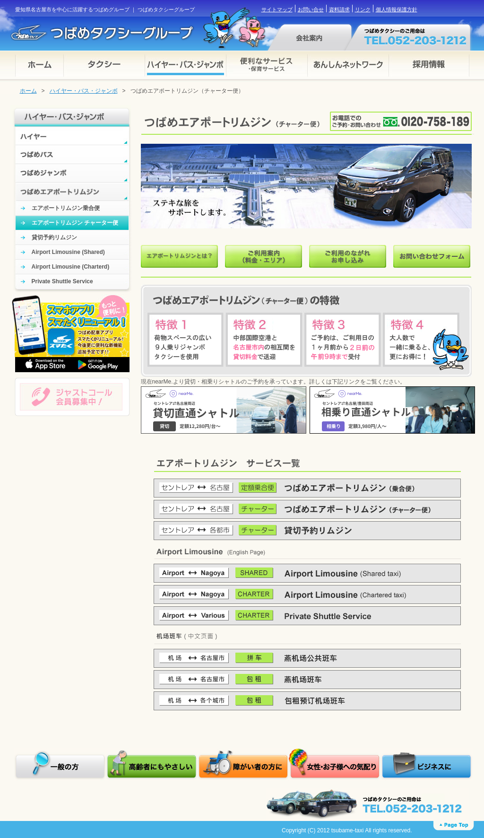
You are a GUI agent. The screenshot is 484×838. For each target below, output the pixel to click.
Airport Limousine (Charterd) (71, 266)
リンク (363, 9)
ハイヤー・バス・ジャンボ (84, 90)
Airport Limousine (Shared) (68, 252)
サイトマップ (277, 9)
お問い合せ (311, 9)
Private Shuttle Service (62, 281)
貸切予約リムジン (54, 237)
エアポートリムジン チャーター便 (75, 222)
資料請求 (339, 9)
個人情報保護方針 (396, 9)
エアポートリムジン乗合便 (66, 208)
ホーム (28, 90)
